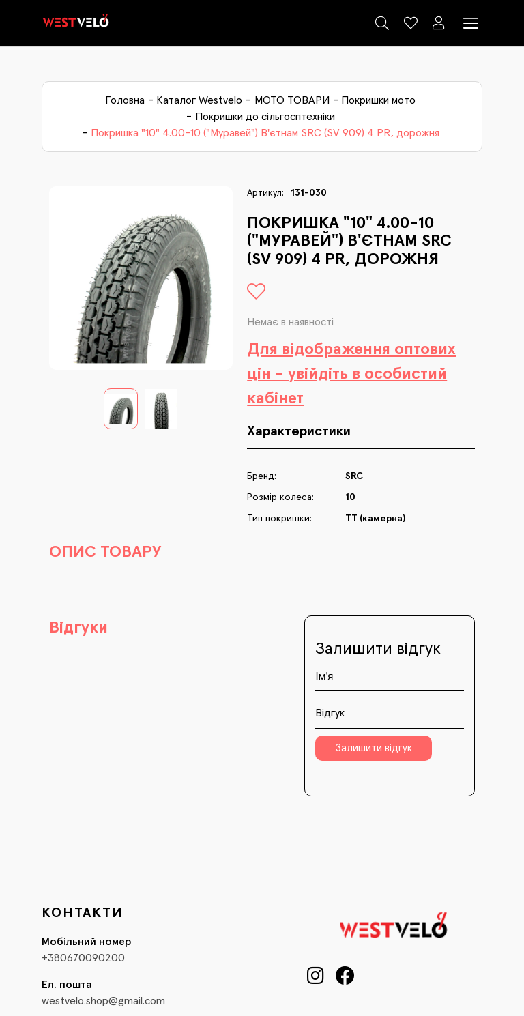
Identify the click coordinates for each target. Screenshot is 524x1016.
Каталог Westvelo (199, 100)
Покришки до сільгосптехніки (265, 116)
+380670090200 (83, 958)
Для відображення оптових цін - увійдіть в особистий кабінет (351, 374)
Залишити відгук (374, 748)
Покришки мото (378, 100)
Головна (125, 100)
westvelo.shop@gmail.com (103, 1001)
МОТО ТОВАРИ (292, 100)
